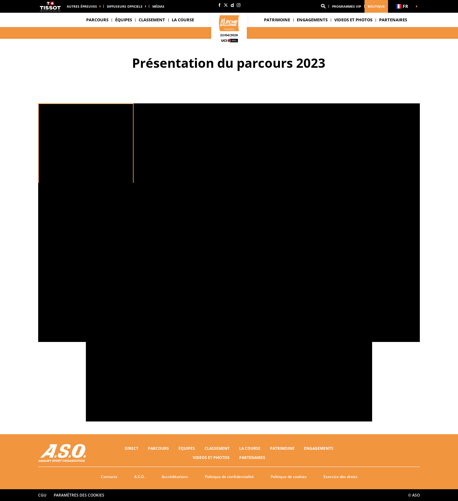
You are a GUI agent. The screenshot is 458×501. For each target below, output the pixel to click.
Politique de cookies (289, 476)
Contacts (109, 476)
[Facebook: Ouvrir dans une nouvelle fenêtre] (219, 5)
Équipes (186, 448)
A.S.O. (139, 476)
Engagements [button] (312, 20)
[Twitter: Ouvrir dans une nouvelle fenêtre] (226, 5)
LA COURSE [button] (183, 20)
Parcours (97, 20)
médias (158, 6)
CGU (42, 495)
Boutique (376, 6)
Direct (131, 448)
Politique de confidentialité (229, 476)
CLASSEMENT (152, 20)
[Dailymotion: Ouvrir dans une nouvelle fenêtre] (232, 5)
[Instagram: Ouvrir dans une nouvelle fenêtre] (238, 5)
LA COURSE (249, 448)
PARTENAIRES (393, 20)
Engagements (318, 448)
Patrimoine (277, 20)
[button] (323, 6)
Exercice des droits (340, 476)
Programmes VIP (346, 6)
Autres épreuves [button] (82, 6)
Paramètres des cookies (79, 495)
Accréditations (175, 476)
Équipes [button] (123, 20)
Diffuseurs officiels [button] (124, 6)
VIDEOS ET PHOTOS (353, 20)
